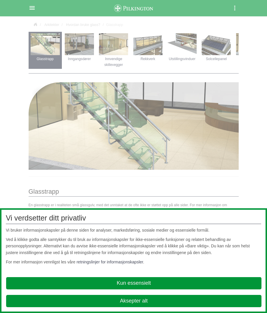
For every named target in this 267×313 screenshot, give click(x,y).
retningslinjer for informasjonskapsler (109, 262)
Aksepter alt (134, 301)
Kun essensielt (134, 283)
